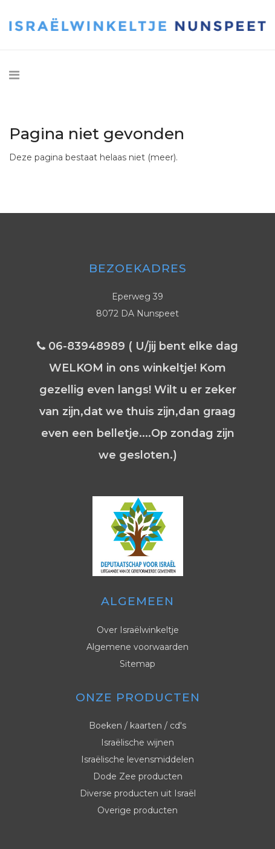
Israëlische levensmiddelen (137, 759)
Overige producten (137, 810)
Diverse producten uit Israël (138, 793)
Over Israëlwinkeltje (138, 629)
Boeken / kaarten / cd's (137, 725)
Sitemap (137, 663)
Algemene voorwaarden (137, 646)
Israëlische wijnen (137, 742)
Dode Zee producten (138, 776)
